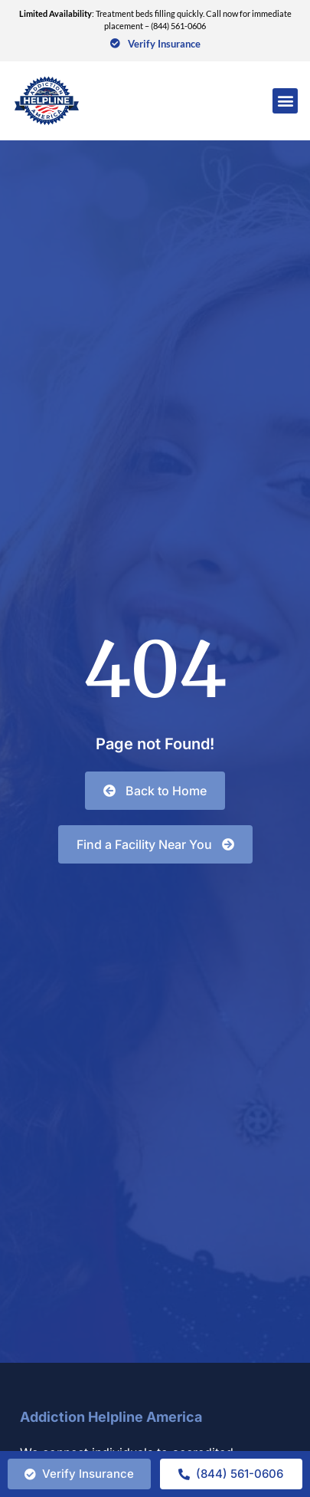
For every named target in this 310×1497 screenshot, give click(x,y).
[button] (285, 101)
